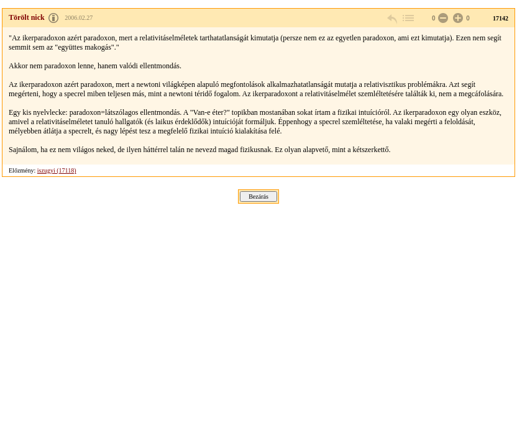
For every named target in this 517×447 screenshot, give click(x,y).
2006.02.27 (79, 17)
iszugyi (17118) (56, 170)
